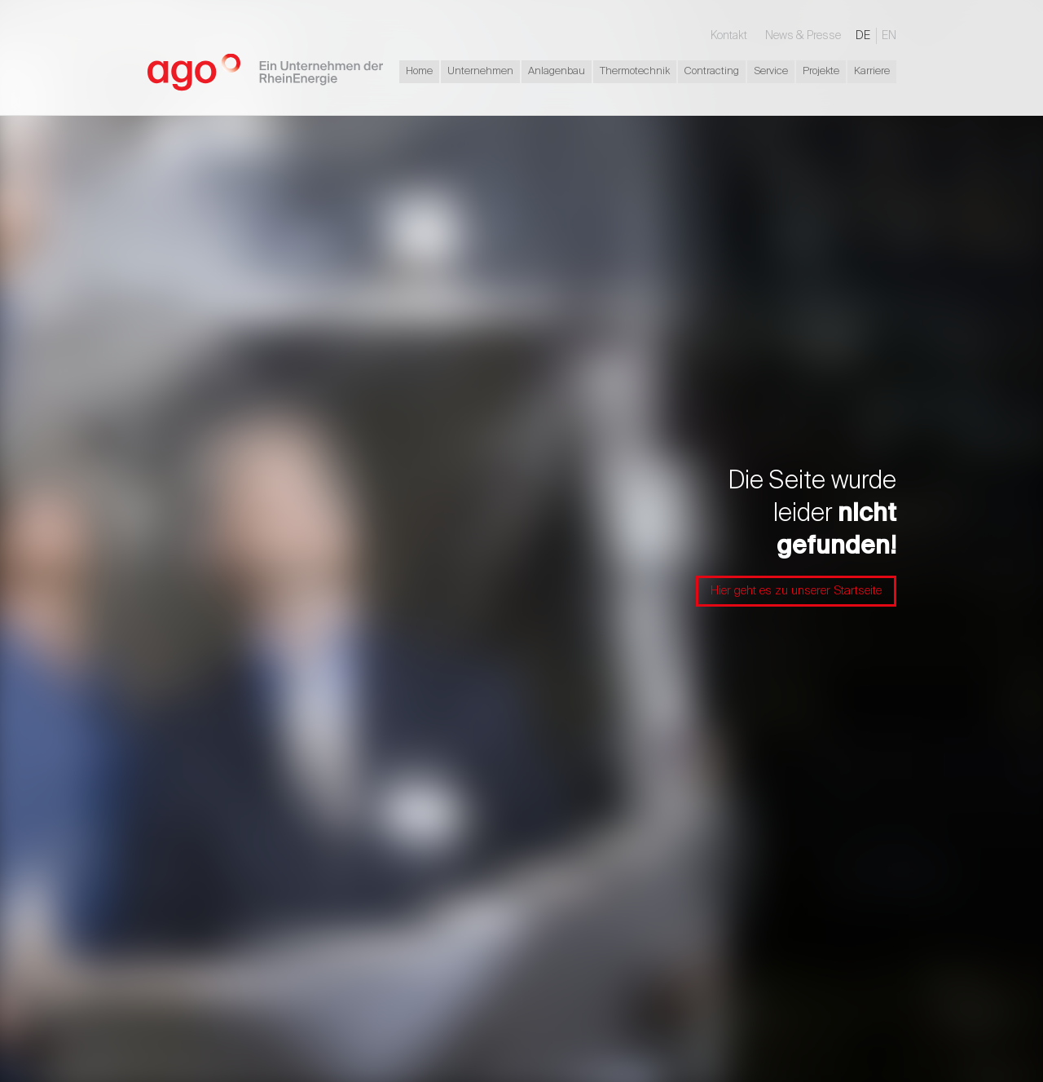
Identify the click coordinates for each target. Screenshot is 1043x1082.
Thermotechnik (635, 71)
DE (863, 36)
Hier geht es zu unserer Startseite (796, 591)
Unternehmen (480, 71)
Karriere (872, 71)
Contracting (711, 71)
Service (771, 71)
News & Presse (803, 36)
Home (419, 71)
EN (889, 36)
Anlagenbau (556, 71)
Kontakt (729, 36)
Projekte (821, 71)
